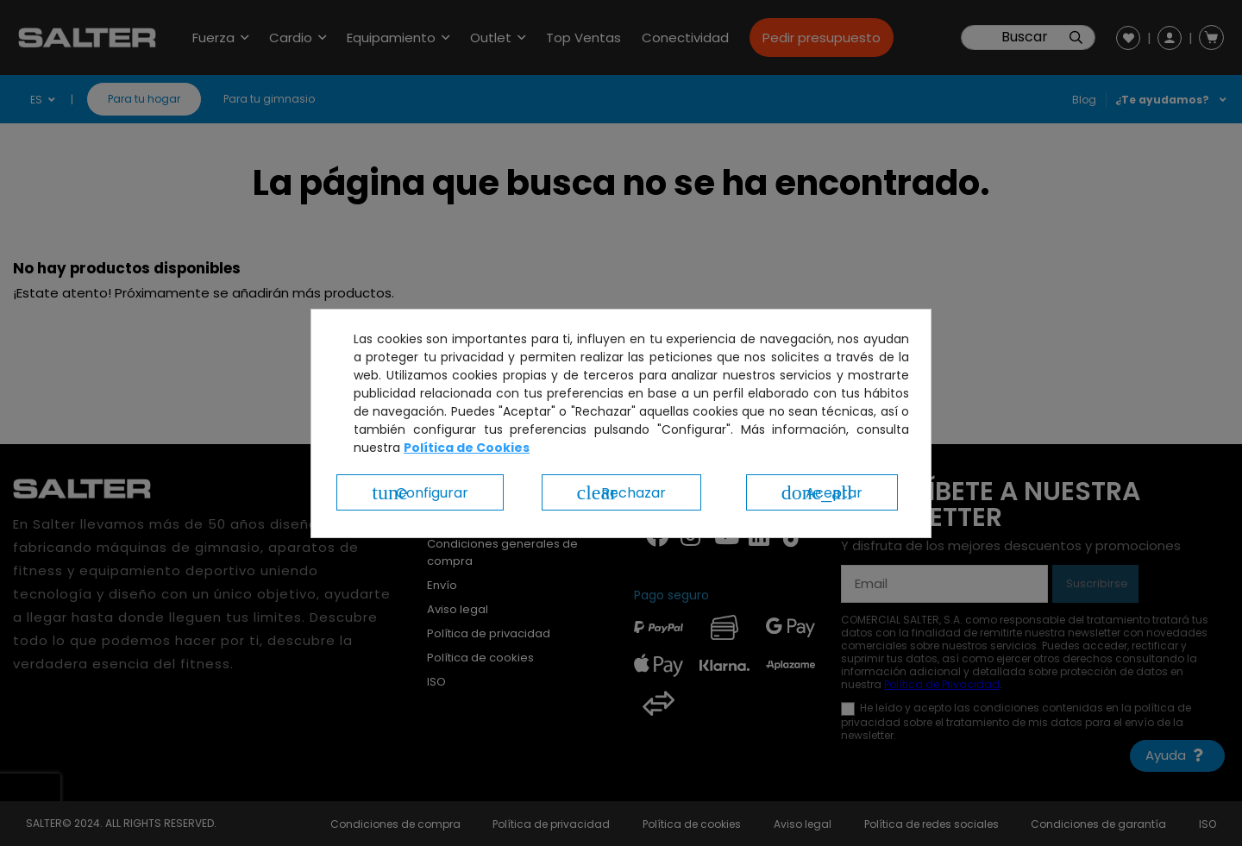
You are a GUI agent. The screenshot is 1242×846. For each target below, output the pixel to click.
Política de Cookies (467, 447)
